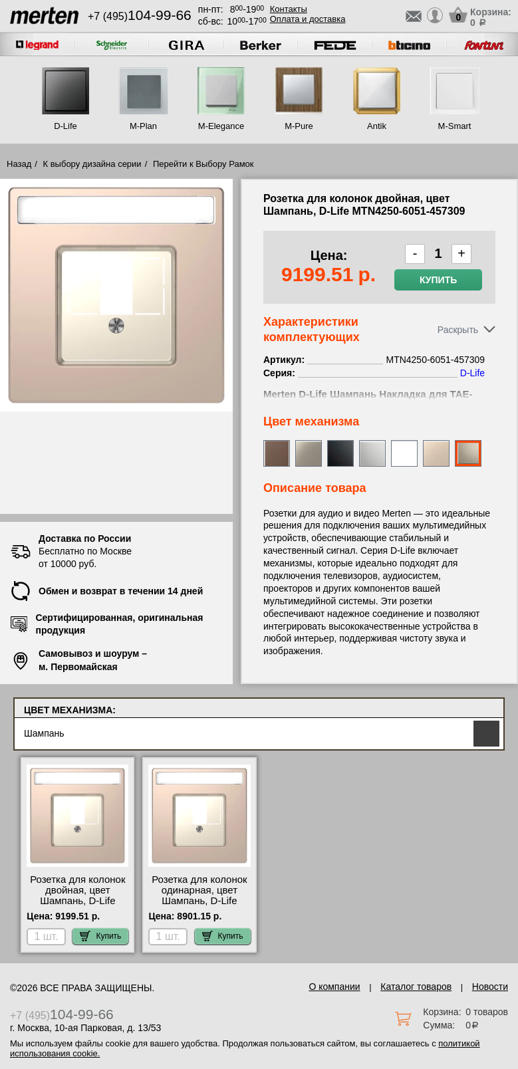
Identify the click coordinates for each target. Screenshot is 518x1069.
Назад (19, 164)
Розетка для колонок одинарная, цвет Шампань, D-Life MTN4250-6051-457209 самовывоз (199, 900)
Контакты (288, 9)
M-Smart (454, 126)
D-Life (65, 126)
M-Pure (299, 126)
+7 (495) (140, 16)
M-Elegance (221, 126)
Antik (376, 126)
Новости (490, 986)
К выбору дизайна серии (92, 164)
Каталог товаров (416, 986)
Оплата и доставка (308, 19)
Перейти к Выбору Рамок (203, 164)
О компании (334, 986)
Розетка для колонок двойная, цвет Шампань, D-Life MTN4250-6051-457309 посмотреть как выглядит (77, 906)
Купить (438, 280)
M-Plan (143, 126)
